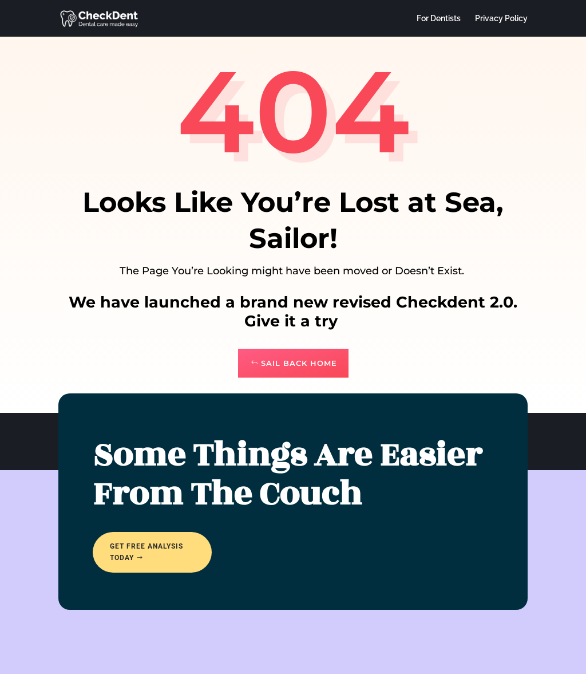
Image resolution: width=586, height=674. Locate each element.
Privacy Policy (501, 18)
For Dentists (439, 18)
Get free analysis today (146, 552)
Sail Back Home (299, 363)
